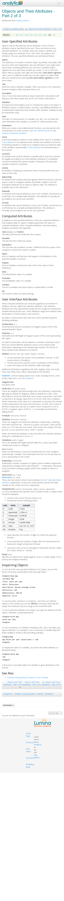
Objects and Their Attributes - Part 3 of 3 (51, 683)
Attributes (49, 694)
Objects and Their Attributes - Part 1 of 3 (12, 683)
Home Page (28, 734)
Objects (40, 694)
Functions (30, 758)
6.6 (45, 35)
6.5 (40, 35)
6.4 (35, 35)
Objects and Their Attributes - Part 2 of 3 (45, 29)
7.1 (54, 35)
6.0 (17, 35)
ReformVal (6, 477)
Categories (7, 694)
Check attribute (8, 142)
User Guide (28, 750)
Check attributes (34, 147)
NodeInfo (6, 375)
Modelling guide (30, 765)
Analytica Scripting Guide (13, 29)
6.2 (26, 35)
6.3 (31, 35)
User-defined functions (42, 130)
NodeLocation (22, 20)
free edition (37, 756)
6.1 (22, 35)
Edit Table (48, 480)
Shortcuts (30, 742)
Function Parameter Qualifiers (14, 133)
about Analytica (37, 743)
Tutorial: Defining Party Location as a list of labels (27, 677)
